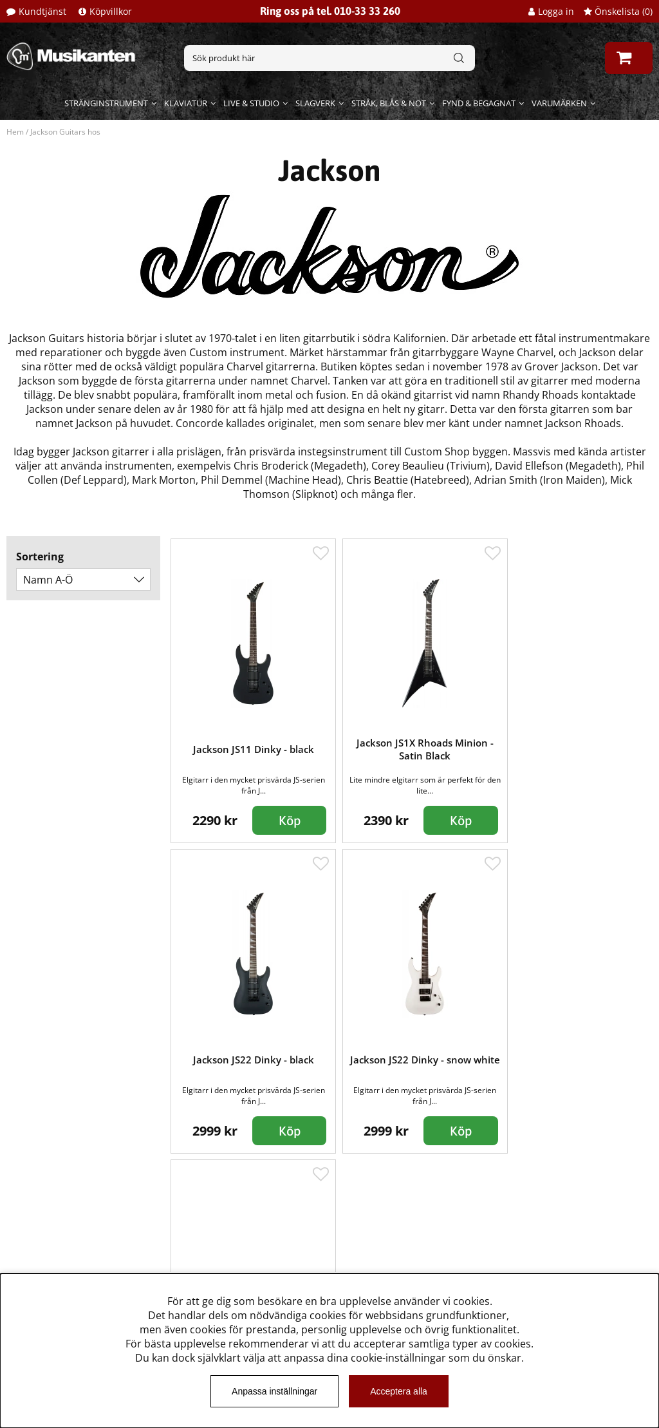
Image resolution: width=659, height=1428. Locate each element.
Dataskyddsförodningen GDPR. (88, 1273)
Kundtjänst (42, 11)
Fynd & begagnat (478, 103)
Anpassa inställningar (274, 1391)
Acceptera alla (398, 1391)
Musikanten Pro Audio (66, 1253)
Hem (15, 131)
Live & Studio (251, 103)
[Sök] (329, 58)
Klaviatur (185, 103)
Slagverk (315, 103)
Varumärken (559, 103)
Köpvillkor (110, 11)
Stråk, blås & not (388, 103)
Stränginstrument (106, 103)
